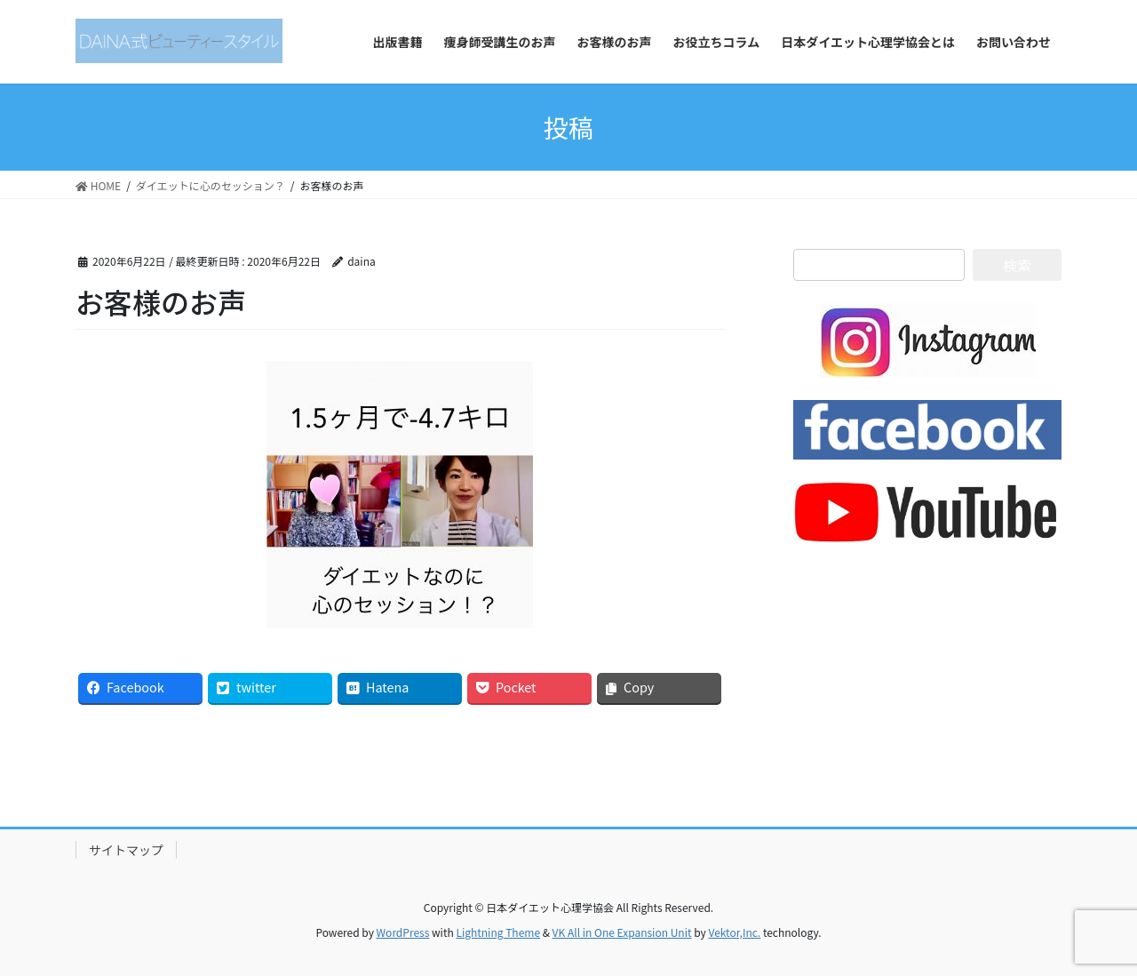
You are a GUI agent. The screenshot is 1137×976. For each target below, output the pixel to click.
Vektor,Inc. (734, 932)
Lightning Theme (498, 932)
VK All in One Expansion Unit (622, 932)
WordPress (403, 932)
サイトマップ (126, 850)
